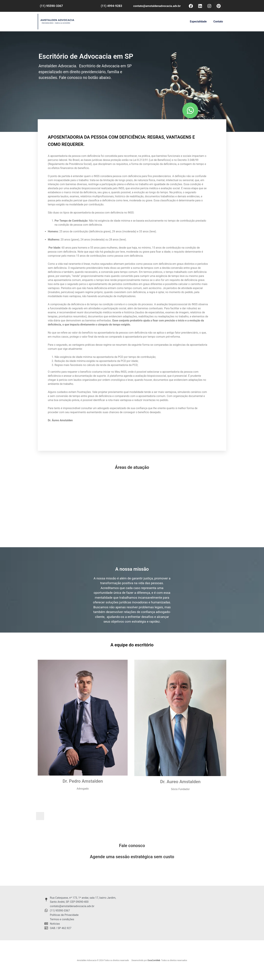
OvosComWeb (153, 960)
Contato (218, 21)
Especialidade (198, 21)
